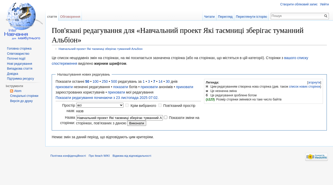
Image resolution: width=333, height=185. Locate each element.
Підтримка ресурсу (20, 78)
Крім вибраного (143, 106)
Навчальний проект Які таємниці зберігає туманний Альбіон (101, 48)
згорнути (314, 82)
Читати (209, 16)
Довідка (12, 74)
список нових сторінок (304, 86)
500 (114, 81)
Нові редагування (19, 64)
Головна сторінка (19, 48)
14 (161, 81)
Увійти (324, 4)
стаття (52, 16)
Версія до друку (21, 101)
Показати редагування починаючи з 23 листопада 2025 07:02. (107, 98)
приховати (64, 87)
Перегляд (225, 16)
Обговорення (70, 16)
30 (168, 81)
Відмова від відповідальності (131, 155)
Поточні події (16, 58)
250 (105, 81)
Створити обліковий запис (299, 4)
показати (120, 87)
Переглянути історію (251, 16)
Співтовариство (18, 53)
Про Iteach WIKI (99, 155)
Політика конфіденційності (68, 155)
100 (96, 81)
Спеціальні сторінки (24, 96)
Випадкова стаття (19, 68)
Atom (17, 91)
